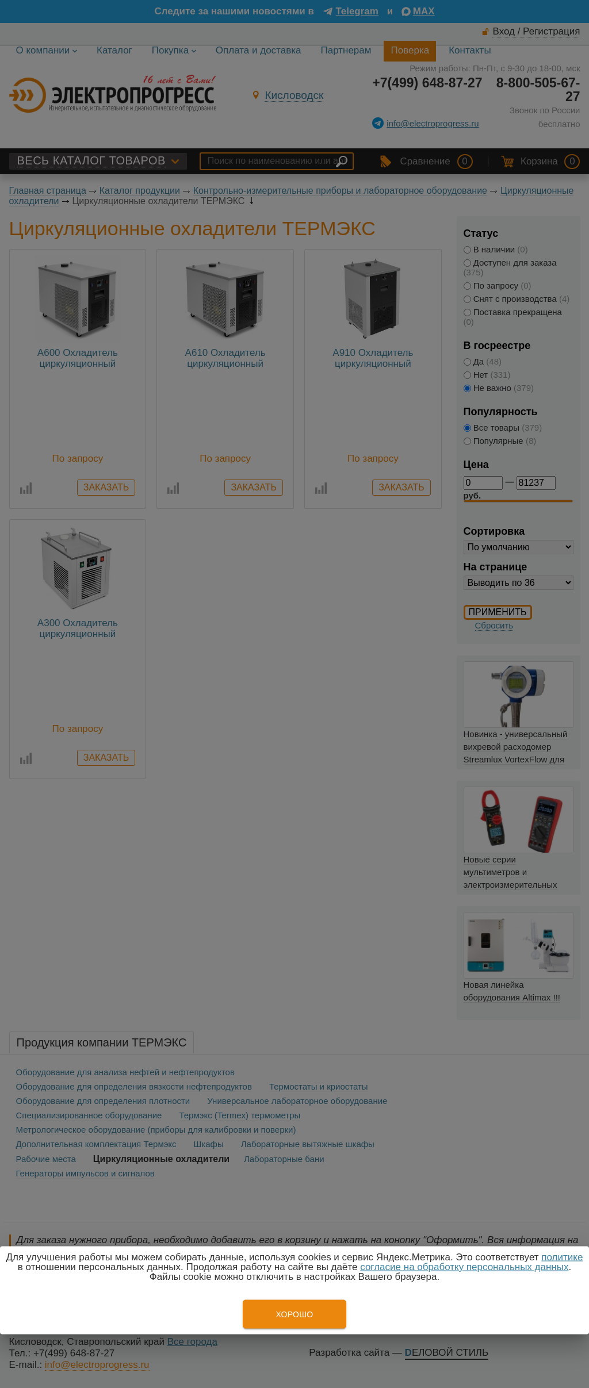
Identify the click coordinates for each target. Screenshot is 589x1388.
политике (562, 1257)
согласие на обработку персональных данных (464, 1267)
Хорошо (294, 1314)
